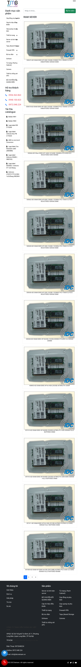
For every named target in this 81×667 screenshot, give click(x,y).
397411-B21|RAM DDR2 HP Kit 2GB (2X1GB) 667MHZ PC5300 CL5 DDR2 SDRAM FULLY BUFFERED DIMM (49, 524)
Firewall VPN (10, 50)
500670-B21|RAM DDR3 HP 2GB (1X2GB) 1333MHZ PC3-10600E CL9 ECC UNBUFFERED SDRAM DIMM (49, 107)
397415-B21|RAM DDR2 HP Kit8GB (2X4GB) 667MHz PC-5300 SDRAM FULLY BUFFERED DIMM (49, 431)
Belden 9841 (11, 117)
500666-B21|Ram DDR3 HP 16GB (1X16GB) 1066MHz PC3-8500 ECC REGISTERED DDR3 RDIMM (49, 154)
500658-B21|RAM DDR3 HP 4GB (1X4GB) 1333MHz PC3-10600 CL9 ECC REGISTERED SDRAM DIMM (50, 247)
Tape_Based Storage (12, 46)
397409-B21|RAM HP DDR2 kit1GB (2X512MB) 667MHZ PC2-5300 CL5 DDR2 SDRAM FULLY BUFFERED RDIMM (49, 570)
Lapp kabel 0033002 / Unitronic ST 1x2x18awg (12, 166)
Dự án (9, 606)
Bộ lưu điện (9, 54)
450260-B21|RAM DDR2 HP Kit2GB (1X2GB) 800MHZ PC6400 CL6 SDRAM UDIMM (49, 340)
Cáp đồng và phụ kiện (13, 18)
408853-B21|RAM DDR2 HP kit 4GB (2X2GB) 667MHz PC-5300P (49, 385)
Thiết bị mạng (10, 35)
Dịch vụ (9, 594)
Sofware (9, 58)
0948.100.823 (13, 100)
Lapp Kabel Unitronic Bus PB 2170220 (11, 134)
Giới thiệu (10, 590)
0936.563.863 (13, 95)
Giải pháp (10, 598)
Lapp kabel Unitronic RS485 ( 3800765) (11, 157)
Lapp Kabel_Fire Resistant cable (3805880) (12, 149)
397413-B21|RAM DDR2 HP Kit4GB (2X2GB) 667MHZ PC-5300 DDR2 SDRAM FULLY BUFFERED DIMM (49, 477)
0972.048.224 (13, 104)
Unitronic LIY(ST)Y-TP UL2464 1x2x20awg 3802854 (13, 174)
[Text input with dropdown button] (44, 11)
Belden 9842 (11, 121)
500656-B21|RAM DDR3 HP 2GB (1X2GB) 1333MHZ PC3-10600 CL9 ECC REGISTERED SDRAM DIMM (50, 293)
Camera (8, 69)
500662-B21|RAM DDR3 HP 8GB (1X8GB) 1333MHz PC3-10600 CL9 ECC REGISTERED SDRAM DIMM (50, 200)
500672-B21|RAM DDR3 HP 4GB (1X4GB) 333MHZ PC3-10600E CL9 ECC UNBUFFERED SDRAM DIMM (50, 61)
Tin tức (9, 602)
